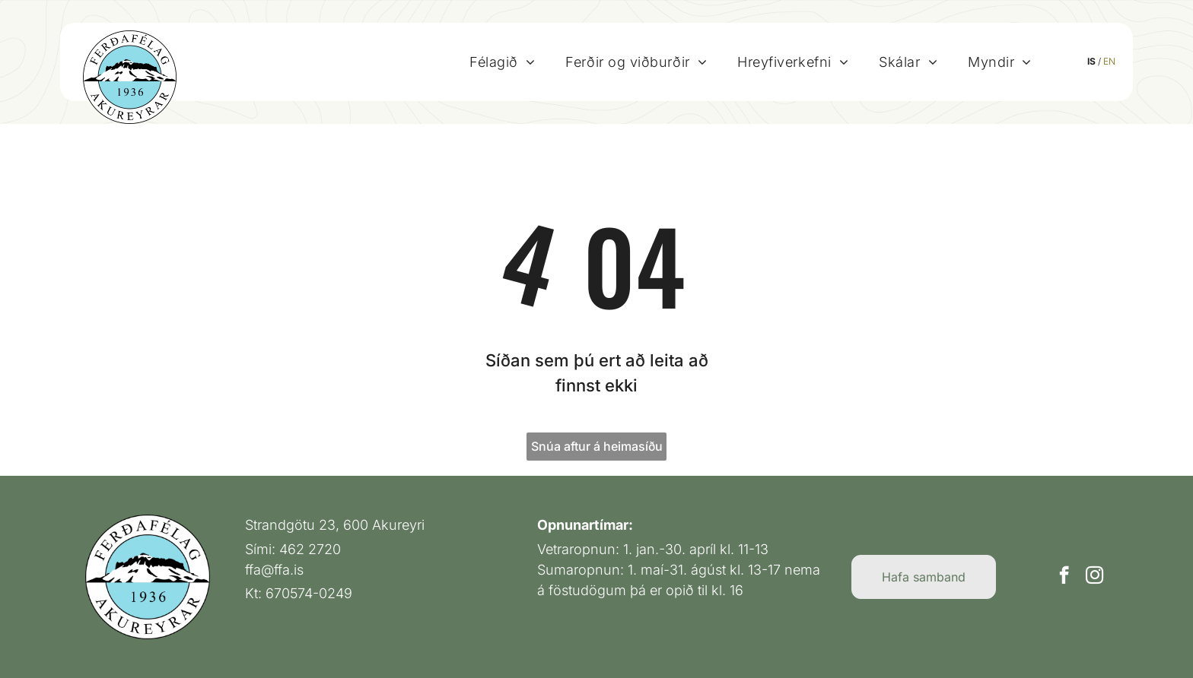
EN (1121, 61)
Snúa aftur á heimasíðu (597, 446)
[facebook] (1064, 577)
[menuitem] (513, 61)
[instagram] (1094, 577)
